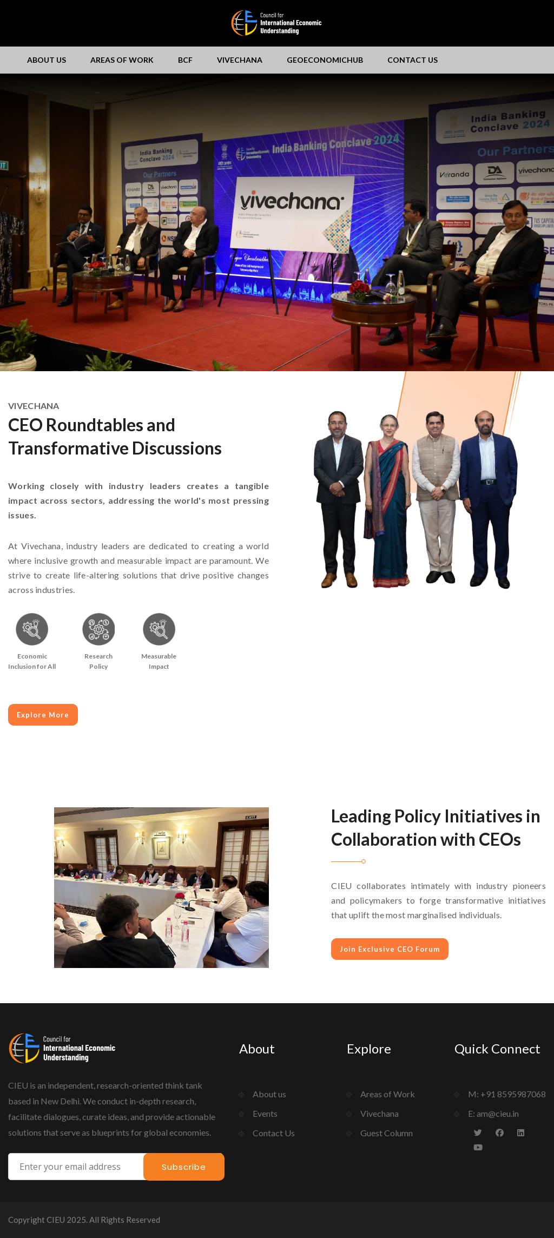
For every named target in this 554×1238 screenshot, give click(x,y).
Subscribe (184, 1167)
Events (265, 1113)
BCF (185, 59)
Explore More (43, 714)
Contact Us (412, 59)
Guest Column (386, 1133)
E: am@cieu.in (493, 1113)
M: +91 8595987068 (507, 1094)
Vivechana (239, 59)
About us (46, 59)
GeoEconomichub (325, 59)
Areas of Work (122, 59)
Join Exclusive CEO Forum (390, 949)
